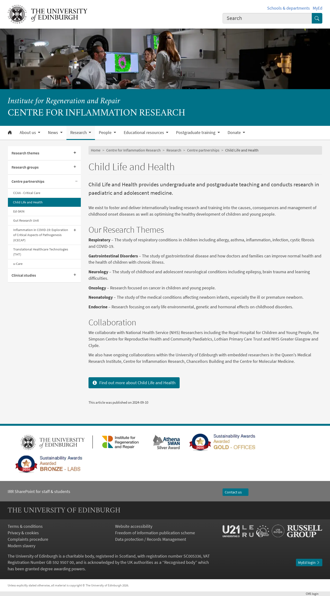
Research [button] (79, 132)
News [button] (53, 132)
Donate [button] (235, 132)
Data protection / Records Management (150, 539)
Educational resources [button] (144, 132)
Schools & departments (288, 8)
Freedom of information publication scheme (155, 532)
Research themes (25, 153)
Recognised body (179, 562)
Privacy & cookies (23, 532)
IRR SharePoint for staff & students (39, 491)
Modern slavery (21, 545)
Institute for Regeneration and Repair (64, 101)
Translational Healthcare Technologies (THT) (40, 251)
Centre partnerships (28, 181)
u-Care (18, 264)
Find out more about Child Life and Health (134, 382)
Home (95, 150)
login (314, 594)
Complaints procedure (28, 539)
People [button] (105, 132)
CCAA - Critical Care (26, 193)
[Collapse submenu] (76, 182)
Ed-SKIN (18, 211)
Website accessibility (133, 526)
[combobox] (267, 18)
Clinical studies (24, 275)
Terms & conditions (25, 526)
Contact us (235, 492)
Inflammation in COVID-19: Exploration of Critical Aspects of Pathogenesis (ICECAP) (40, 235)
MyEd (317, 8)
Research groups (25, 167)
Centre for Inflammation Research (133, 150)
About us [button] (28, 132)
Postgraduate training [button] (196, 132)
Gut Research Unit (26, 220)
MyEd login (309, 562)
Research (173, 150)
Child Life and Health (28, 202)
